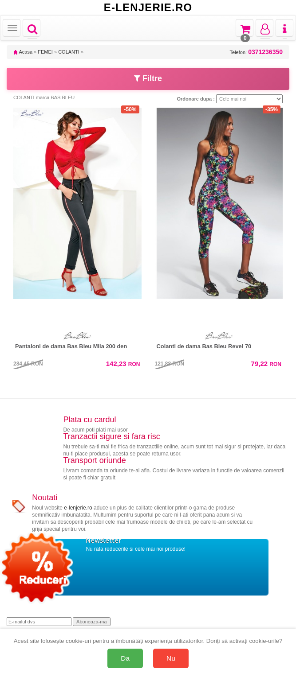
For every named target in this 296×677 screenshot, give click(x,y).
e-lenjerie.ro (78, 508)
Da (125, 658)
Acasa (22, 51)
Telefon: (256, 52)
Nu (170, 658)
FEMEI (45, 51)
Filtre (148, 78)
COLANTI (68, 51)
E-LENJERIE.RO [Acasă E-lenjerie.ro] (148, 7)
